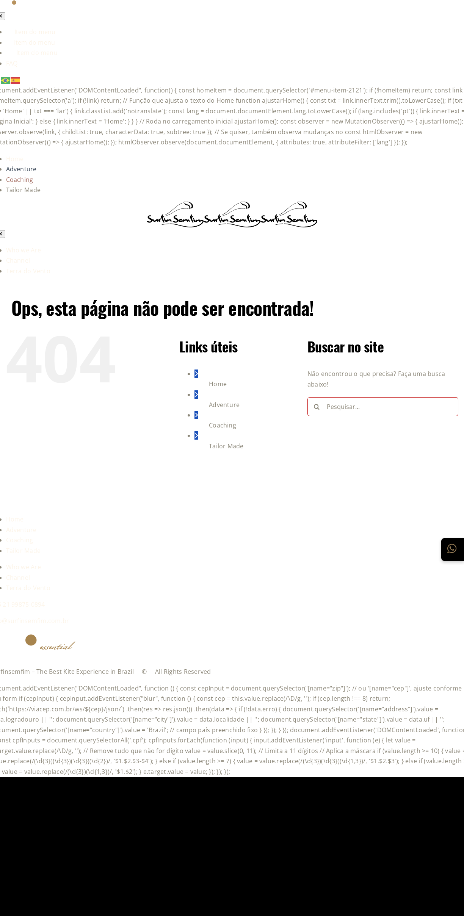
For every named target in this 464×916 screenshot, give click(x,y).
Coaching (222, 425)
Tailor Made (226, 446)
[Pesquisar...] (382, 406)
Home (218, 384)
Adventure (224, 405)
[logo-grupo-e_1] (232, 223)
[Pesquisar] (316, 406)
